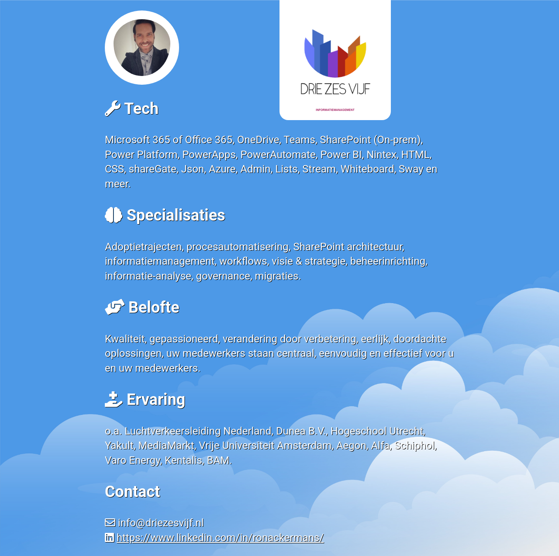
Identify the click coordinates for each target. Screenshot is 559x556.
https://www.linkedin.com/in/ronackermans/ (220, 538)
